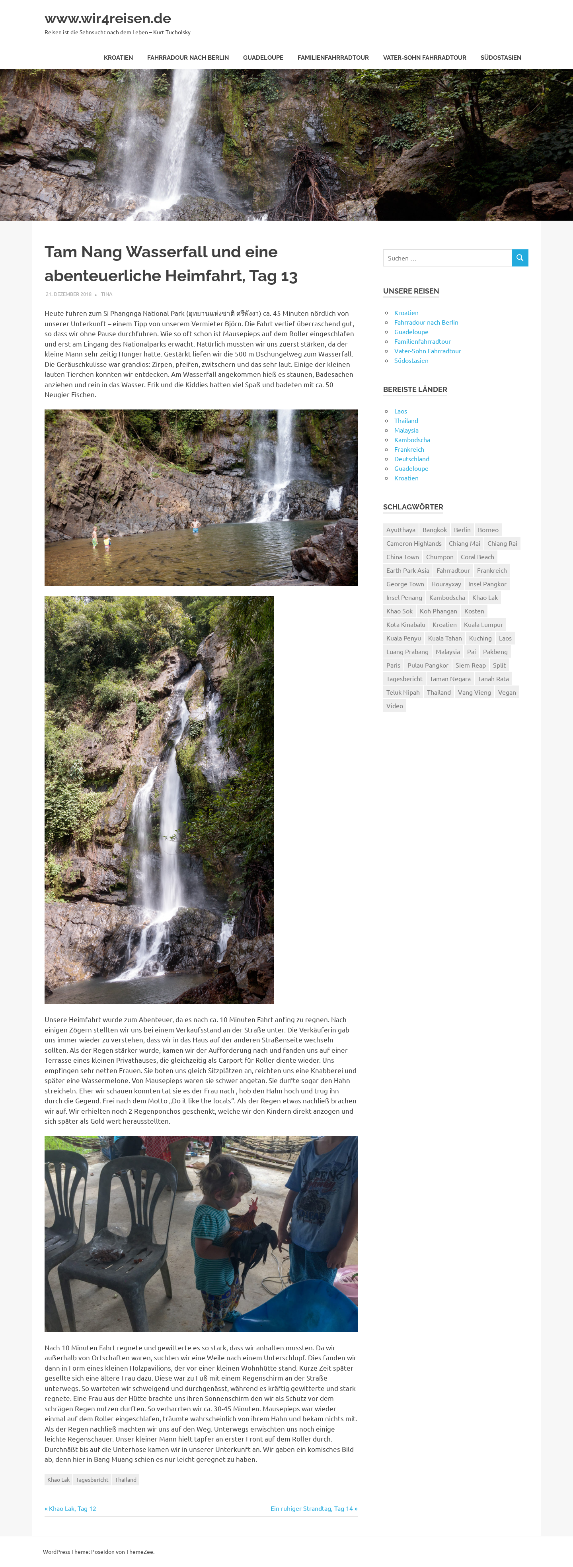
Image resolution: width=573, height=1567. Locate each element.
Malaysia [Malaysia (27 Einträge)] (448, 651)
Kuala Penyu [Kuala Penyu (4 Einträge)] (403, 638)
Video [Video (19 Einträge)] (394, 705)
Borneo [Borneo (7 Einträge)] (488, 529)
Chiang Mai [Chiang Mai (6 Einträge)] (464, 543)
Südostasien (501, 57)
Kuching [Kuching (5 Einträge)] (480, 638)
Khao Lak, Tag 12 (72, 1508)
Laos (400, 411)
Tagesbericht (92, 1479)
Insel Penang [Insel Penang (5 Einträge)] (404, 597)
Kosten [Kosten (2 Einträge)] (474, 611)
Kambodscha (412, 439)
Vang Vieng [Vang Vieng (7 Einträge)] (474, 692)
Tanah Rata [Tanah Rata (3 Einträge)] (493, 678)
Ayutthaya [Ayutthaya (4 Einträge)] (400, 529)
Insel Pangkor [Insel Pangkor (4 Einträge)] (487, 584)
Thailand (125, 1479)
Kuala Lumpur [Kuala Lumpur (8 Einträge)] (483, 624)
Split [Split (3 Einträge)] (499, 665)
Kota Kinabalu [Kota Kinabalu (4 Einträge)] (405, 624)
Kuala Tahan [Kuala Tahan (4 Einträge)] (445, 638)
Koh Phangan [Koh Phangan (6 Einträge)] (438, 611)
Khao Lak (58, 1479)
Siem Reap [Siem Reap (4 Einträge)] (471, 665)
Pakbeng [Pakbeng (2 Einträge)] (495, 651)
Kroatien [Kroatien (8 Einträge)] (445, 624)
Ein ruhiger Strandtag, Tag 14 (312, 1508)
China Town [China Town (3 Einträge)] (402, 556)
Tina (107, 293)
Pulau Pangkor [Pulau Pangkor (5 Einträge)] (427, 665)
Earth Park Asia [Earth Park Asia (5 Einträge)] (407, 570)
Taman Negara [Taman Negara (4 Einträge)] (450, 678)
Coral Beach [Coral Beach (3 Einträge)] (477, 556)
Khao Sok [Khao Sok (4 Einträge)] (399, 611)
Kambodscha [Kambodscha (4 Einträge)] (447, 597)
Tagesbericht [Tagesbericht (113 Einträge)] (404, 678)
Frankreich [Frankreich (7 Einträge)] (492, 570)
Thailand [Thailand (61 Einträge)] (439, 692)
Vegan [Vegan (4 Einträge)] (507, 692)
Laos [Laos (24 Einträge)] (505, 638)
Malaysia (406, 430)
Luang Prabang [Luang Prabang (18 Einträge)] (407, 651)
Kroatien (118, 57)
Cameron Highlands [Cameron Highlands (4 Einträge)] (414, 543)
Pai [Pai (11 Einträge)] (471, 651)
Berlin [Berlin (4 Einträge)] (462, 529)
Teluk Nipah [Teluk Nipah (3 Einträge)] (403, 692)
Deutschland (411, 458)
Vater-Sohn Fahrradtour (424, 57)
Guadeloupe (263, 57)
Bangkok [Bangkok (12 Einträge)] (435, 529)
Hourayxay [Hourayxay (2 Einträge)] (446, 584)
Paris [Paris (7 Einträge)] (393, 665)
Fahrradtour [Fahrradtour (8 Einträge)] (453, 570)
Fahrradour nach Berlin (188, 57)
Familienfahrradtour (333, 57)
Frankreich (409, 449)
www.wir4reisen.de (114, 18)
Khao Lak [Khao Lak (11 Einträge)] (485, 597)
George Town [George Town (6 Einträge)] (405, 584)
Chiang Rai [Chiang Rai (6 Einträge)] (502, 543)
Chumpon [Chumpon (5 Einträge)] (440, 556)
